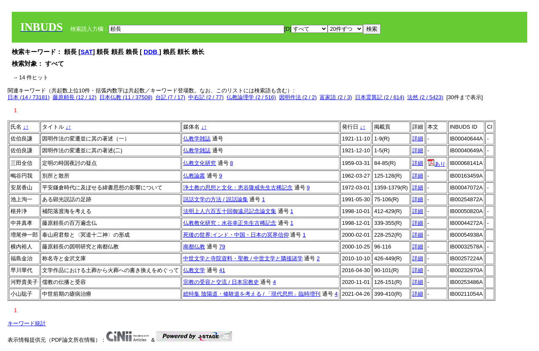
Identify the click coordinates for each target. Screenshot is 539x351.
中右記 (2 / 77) (206, 97)
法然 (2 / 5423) (425, 97)
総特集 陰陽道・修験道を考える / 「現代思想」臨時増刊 (251, 294)
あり (436, 164)
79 (222, 246)
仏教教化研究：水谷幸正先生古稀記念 (229, 223)
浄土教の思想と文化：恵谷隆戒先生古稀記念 (238, 187)
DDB (151, 51)
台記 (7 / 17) (170, 97)
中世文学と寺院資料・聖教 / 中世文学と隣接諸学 (243, 258)
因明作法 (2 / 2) (298, 97)
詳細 (417, 138)
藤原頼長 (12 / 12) (74, 97)
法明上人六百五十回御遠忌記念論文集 (229, 211)
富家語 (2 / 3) (336, 97)
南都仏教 (194, 246)
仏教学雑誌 (197, 138)
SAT (86, 51)
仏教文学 (194, 270)
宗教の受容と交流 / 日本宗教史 (221, 282)
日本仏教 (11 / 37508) (125, 97)
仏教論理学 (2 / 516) (251, 97)
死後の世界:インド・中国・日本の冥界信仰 (236, 235)
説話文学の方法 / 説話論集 (215, 199)
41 (222, 270)
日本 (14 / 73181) (29, 97)
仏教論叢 (194, 176)
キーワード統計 (27, 323)
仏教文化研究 (199, 163)
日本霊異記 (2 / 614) (379, 97)
